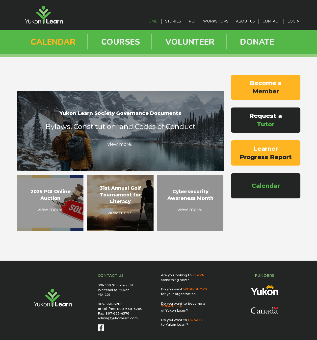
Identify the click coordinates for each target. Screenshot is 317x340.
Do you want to (182, 320)
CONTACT (271, 21)
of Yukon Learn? (174, 310)
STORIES (173, 21)
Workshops (215, 21)
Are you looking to (183, 275)
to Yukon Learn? (174, 324)
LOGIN (294, 21)
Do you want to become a (183, 304)
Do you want (184, 289)
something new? (175, 280)
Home (152, 21)
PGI (192, 21)
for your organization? (179, 294)
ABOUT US (245, 21)
